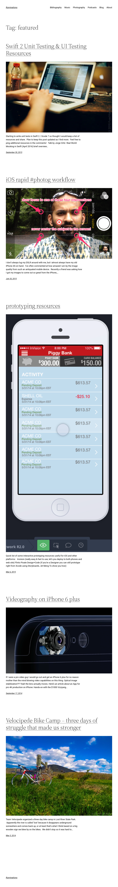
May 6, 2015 (11, 572)
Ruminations (11, 7)
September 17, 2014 (14, 693)
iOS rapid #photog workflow (40, 179)
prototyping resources (33, 305)
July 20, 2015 (11, 279)
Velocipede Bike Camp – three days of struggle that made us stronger (52, 724)
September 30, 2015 (14, 152)
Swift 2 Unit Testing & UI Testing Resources (46, 50)
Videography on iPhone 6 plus (43, 598)
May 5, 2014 (11, 835)
